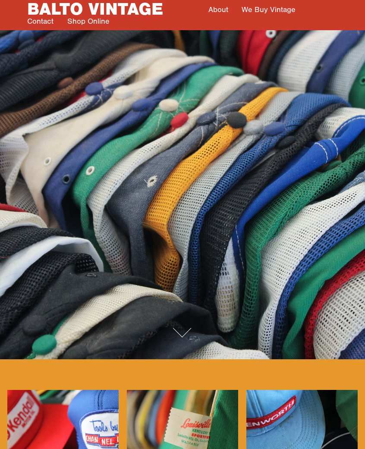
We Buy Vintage (269, 9)
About (218, 9)
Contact (40, 21)
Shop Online (88, 21)
